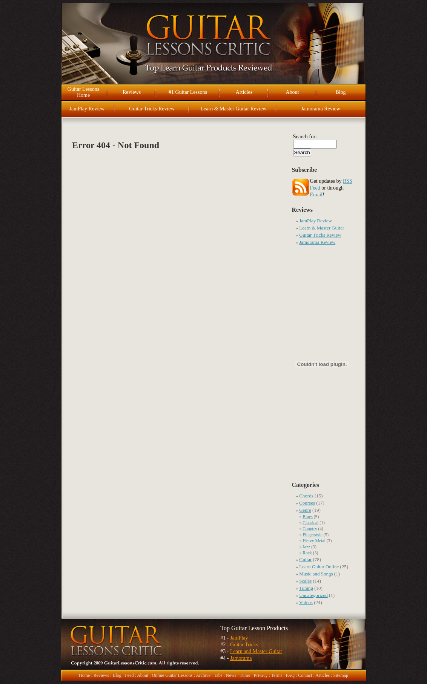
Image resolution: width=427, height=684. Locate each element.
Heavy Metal (314, 541)
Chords (306, 496)
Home (84, 675)
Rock (307, 553)
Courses (307, 503)
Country (310, 528)
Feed (129, 675)
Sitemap (340, 675)
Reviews (132, 92)
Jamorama (241, 658)
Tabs (218, 675)
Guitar (305, 559)
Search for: (305, 136)
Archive (203, 675)
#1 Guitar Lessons (188, 92)
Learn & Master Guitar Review (234, 109)
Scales (305, 581)
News (231, 675)
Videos (306, 602)
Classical (310, 522)
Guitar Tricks (243, 644)
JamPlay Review (87, 109)
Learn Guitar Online (319, 566)
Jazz (306, 547)
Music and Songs (316, 574)
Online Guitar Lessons (172, 675)
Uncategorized (313, 595)
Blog (340, 92)
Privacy (261, 675)
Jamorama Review (320, 109)
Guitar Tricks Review (152, 109)
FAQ (290, 675)
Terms (277, 675)
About (292, 92)
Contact (305, 675)
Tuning (306, 588)
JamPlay (239, 638)
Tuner (245, 675)
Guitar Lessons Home (83, 92)
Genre (305, 510)
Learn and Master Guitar (256, 651)
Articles (244, 92)
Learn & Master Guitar (321, 228)
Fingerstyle (312, 535)
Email (316, 194)
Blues (308, 516)
